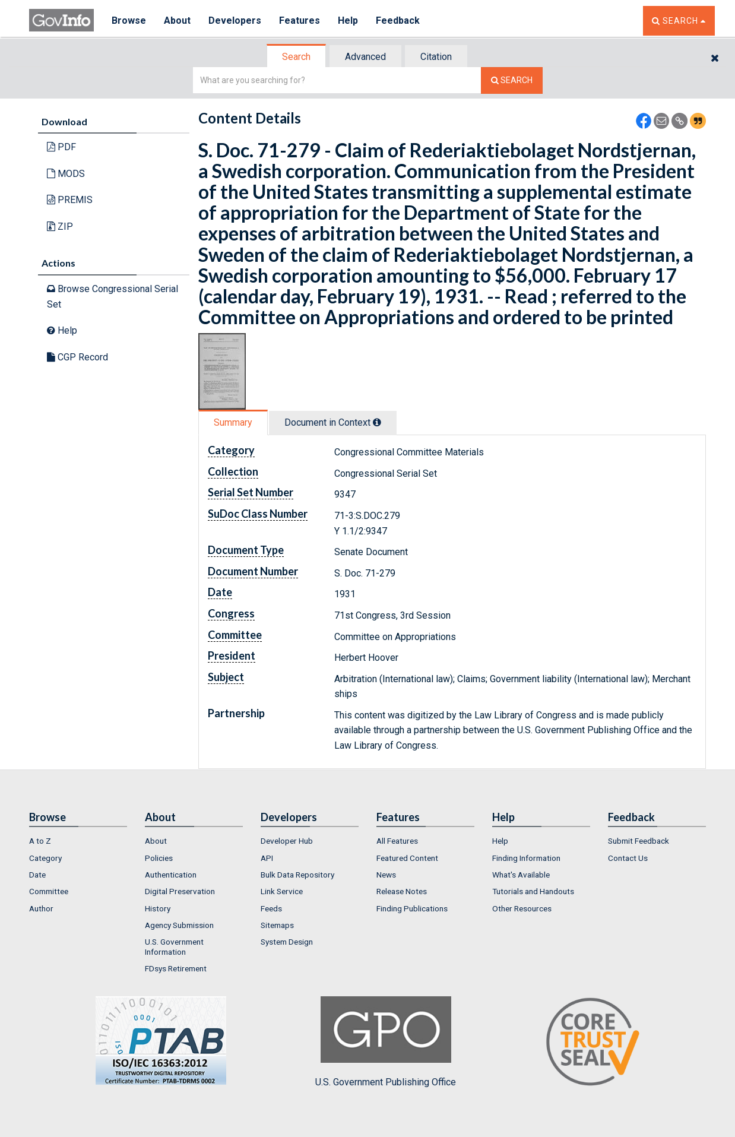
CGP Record (77, 357)
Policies (159, 858)
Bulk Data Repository (297, 874)
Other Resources (522, 908)
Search (296, 56)
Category (45, 858)
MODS (66, 173)
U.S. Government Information (174, 946)
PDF (61, 147)
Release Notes (401, 891)
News (386, 874)
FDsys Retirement (176, 968)
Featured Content (407, 858)
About (177, 20)
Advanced (365, 56)
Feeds (271, 908)
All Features (397, 840)
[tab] (297, 56)
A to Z (40, 840)
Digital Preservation (180, 891)
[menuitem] (78, 840)
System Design (287, 941)
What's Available (521, 874)
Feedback (398, 20)
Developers (234, 20)
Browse (129, 20)
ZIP (60, 226)
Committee (48, 891)
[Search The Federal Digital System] (512, 80)
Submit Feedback (638, 840)
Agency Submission (179, 925)
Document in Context (332, 422)
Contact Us (628, 858)
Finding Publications (412, 908)
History (157, 908)
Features (299, 20)
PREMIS (70, 199)
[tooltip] (377, 422)
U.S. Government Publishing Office (385, 1042)
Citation (436, 56)
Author (41, 908)
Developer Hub (287, 840)
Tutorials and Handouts (533, 891)
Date (37, 874)
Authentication (171, 874)
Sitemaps (277, 925)
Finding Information (526, 858)
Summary (233, 422)
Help (348, 20)
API (267, 858)
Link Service (282, 891)
